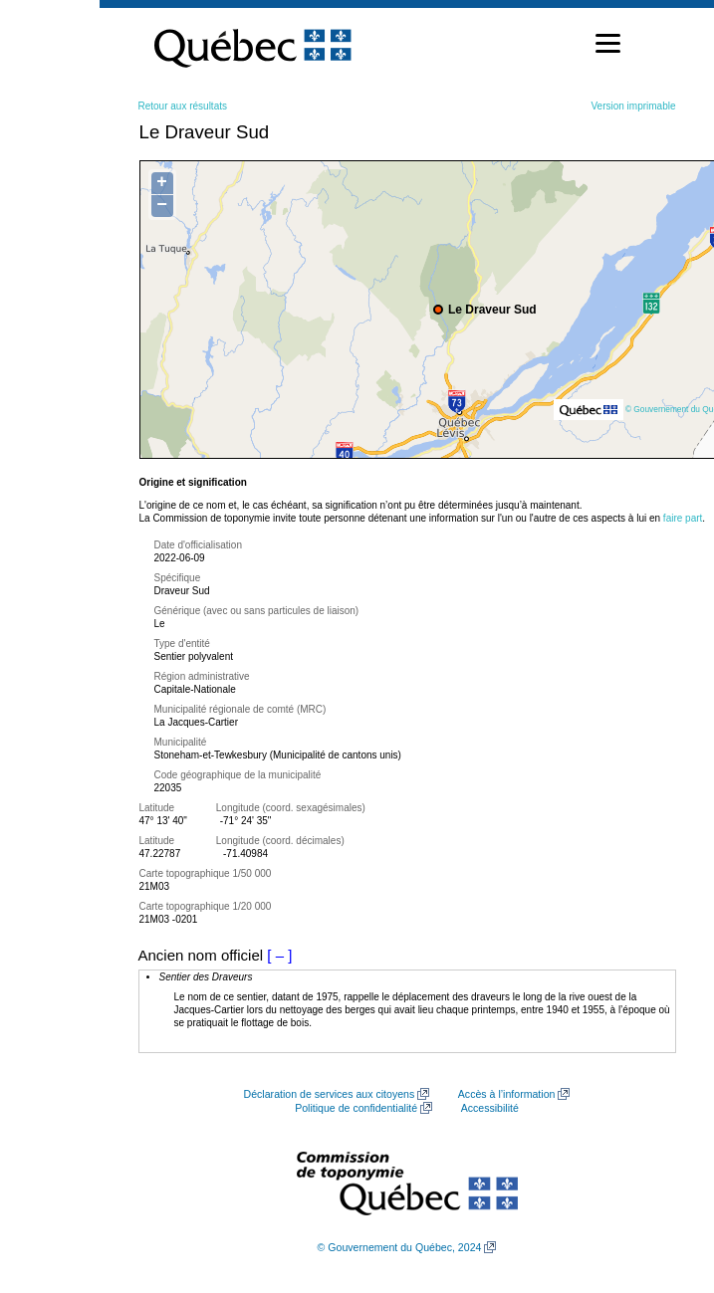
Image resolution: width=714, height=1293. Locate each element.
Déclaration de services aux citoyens (329, 1094)
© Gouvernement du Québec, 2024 (400, 1247)
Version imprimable (633, 106)
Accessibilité (490, 1108)
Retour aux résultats (183, 106)
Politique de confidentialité (356, 1108)
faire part (682, 518)
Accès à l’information (507, 1094)
